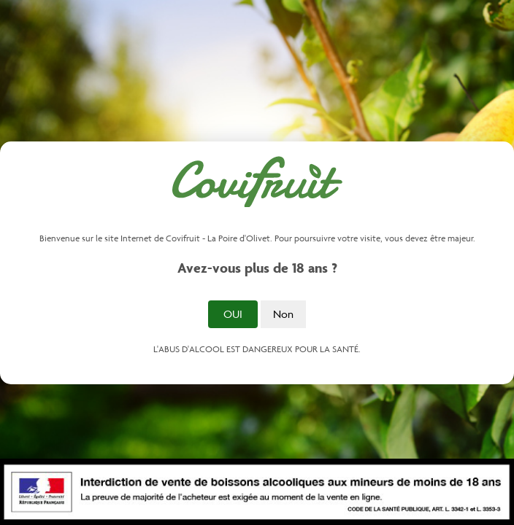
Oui (232, 314)
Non (283, 314)
